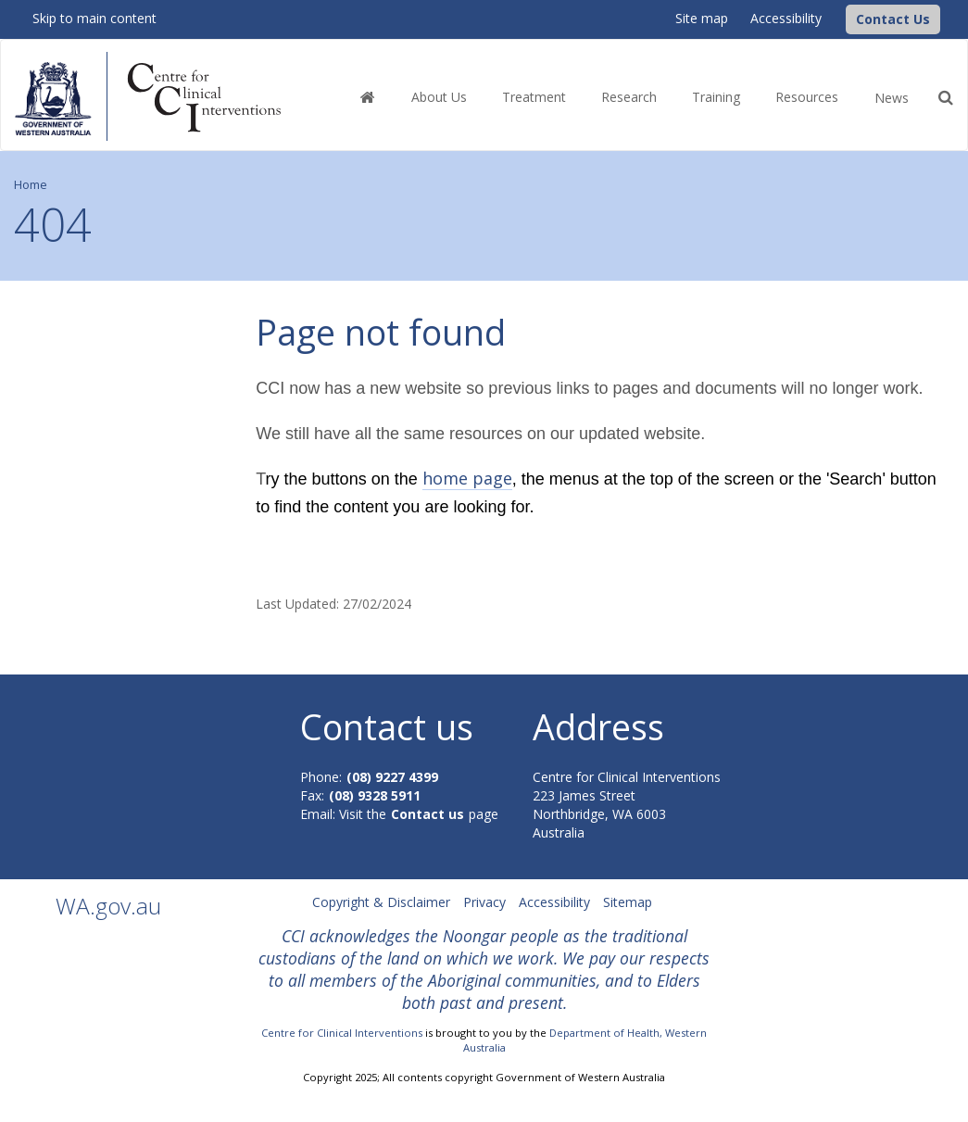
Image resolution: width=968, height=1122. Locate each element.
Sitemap (627, 902)
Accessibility (786, 18)
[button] (893, 19)
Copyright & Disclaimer (381, 902)
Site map (701, 18)
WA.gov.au (108, 905)
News (891, 98)
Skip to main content (94, 18)
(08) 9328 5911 (375, 795)
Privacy (484, 902)
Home (30, 185)
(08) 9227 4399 (392, 777)
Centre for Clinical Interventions (341, 1033)
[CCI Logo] (841, 18)
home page (467, 478)
